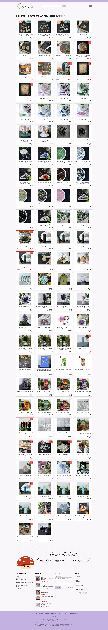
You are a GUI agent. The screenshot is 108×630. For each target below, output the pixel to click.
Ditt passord (57, 581)
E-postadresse (58, 576)
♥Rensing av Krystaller (21, 581)
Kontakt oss (18, 588)
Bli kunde (18, 578)
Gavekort (18, 586)
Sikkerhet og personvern (50, 613)
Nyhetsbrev (60, 613)
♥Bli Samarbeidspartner (21, 579)
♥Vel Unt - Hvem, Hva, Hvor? (22, 585)
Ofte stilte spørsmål (73, 613)
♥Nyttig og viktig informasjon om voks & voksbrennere (24, 583)
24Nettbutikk (56, 627)
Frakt (32, 613)
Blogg (66, 613)
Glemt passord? (69, 587)
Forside (17, 11)
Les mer (69, 625)
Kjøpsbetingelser (39, 613)
